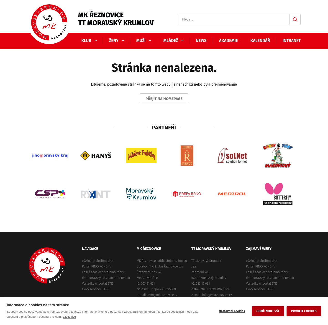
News (201, 40)
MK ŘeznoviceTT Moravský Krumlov (116, 19)
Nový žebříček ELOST (96, 289)
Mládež (170, 40)
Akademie (228, 40)
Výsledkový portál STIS (98, 284)
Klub (86, 40)
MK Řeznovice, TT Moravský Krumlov (47, 265)
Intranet (291, 40)
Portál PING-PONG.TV (96, 266)
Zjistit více (69, 316)
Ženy (113, 40)
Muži (141, 40)
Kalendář (260, 40)
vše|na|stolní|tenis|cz (97, 261)
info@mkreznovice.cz (162, 295)
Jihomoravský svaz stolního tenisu (106, 278)
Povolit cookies (304, 311)
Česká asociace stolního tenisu (104, 272)
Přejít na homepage (164, 98)
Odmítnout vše (268, 311)
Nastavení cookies (232, 311)
